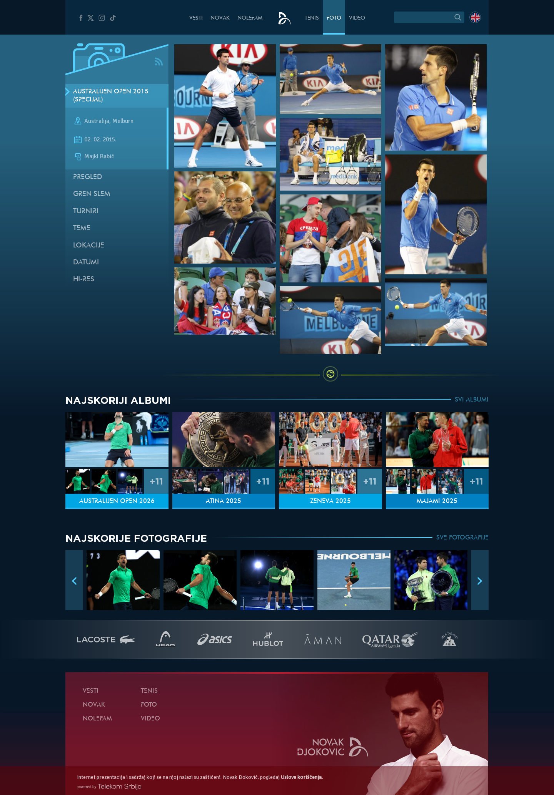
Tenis (312, 18)
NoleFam (249, 18)
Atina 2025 (223, 501)
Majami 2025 (437, 501)
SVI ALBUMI (472, 400)
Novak (220, 18)
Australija (96, 121)
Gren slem (91, 194)
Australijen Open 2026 (117, 501)
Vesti (196, 18)
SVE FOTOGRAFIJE (462, 538)
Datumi (86, 262)
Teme (81, 228)
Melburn (122, 121)
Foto (334, 18)
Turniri (85, 211)
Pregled (87, 177)
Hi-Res (83, 279)
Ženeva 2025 (330, 501)
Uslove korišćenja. (302, 777)
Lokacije (88, 245)
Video (357, 18)
